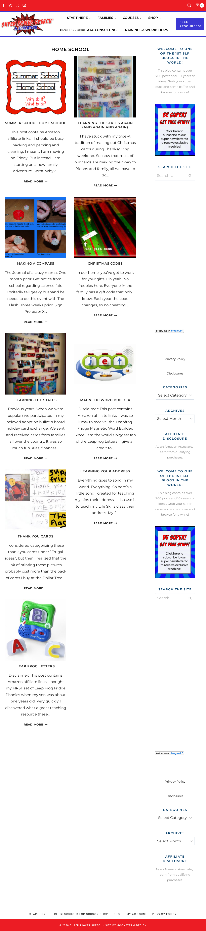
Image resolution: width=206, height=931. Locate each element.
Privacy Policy (175, 359)
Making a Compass (35, 263)
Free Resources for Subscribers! (80, 914)
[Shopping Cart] (201, 5)
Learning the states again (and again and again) (105, 125)
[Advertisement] (180, 249)
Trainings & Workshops (145, 30)
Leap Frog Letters (35, 666)
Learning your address (105, 471)
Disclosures (175, 373)
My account (137, 914)
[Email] (24, 5)
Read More (35, 181)
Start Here (38, 914)
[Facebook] (3, 5)
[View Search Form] (189, 5)
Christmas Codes (105, 263)
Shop (118, 914)
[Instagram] (17, 5)
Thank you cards (35, 536)
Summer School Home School (35, 123)
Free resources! (190, 24)
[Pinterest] (10, 5)
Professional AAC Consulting (88, 30)
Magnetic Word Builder (105, 400)
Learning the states (35, 400)
